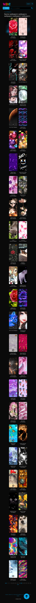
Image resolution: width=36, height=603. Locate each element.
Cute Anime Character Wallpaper (13, 286)
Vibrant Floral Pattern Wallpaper (23, 128)
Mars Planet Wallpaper (13, 127)
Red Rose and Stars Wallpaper (13, 263)
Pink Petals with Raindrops (22, 421)
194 (21, 583)
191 (15, 583)
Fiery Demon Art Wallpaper (13, 534)
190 (13, 583)
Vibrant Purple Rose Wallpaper (23, 308)
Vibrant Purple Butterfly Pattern (13, 173)
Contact (6, 594)
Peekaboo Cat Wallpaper (22, 263)
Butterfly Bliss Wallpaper (13, 444)
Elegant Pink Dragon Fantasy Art (22, 376)
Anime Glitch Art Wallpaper (13, 82)
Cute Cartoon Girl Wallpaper (22, 399)
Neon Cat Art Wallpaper (13, 330)
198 (28, 583)
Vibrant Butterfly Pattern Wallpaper (23, 354)
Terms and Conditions (17, 594)
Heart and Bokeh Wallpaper (23, 150)
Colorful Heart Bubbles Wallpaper (13, 150)
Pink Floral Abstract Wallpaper (13, 195)
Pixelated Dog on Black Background (23, 286)
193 (19, 583)
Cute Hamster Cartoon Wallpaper (13, 489)
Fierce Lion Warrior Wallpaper (23, 489)
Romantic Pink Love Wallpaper (23, 37)
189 (11, 583)
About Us (11, 594)
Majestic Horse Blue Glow (13, 467)
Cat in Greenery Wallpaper (13, 241)
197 (26, 583)
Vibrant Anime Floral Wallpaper (13, 421)
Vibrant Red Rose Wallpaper (13, 37)
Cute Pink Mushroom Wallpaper (23, 241)
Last (18, 584)
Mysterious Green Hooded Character (23, 105)
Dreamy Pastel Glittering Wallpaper (13, 354)
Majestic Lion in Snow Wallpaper (13, 580)
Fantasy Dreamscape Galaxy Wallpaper (23, 60)
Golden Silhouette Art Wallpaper (23, 444)
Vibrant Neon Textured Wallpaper (22, 580)
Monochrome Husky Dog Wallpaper (22, 467)
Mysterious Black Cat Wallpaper (13, 512)
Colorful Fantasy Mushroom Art (13, 557)
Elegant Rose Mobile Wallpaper (13, 308)
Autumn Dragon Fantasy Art (23, 512)
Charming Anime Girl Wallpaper (23, 331)
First (6, 583)
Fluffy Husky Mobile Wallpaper (23, 534)
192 (17, 583)
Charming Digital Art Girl (13, 104)
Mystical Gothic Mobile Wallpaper (13, 218)
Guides (18, 595)
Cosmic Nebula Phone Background (13, 376)
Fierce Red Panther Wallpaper (13, 60)
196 (24, 583)
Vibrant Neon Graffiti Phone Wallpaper (22, 173)
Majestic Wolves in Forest (23, 195)
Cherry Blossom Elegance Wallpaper (22, 218)
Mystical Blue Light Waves (23, 557)
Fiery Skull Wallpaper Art (23, 82)
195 (22, 583)
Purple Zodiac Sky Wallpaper (13, 399)
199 (30, 583)
